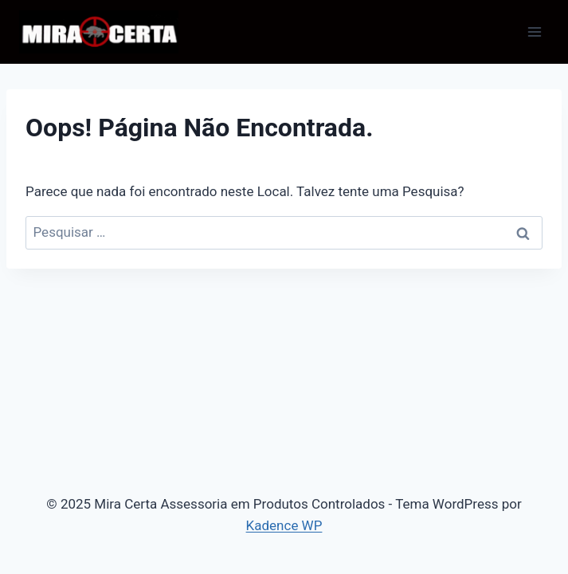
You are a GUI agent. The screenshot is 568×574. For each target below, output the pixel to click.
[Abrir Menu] (534, 31)
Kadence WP (284, 525)
